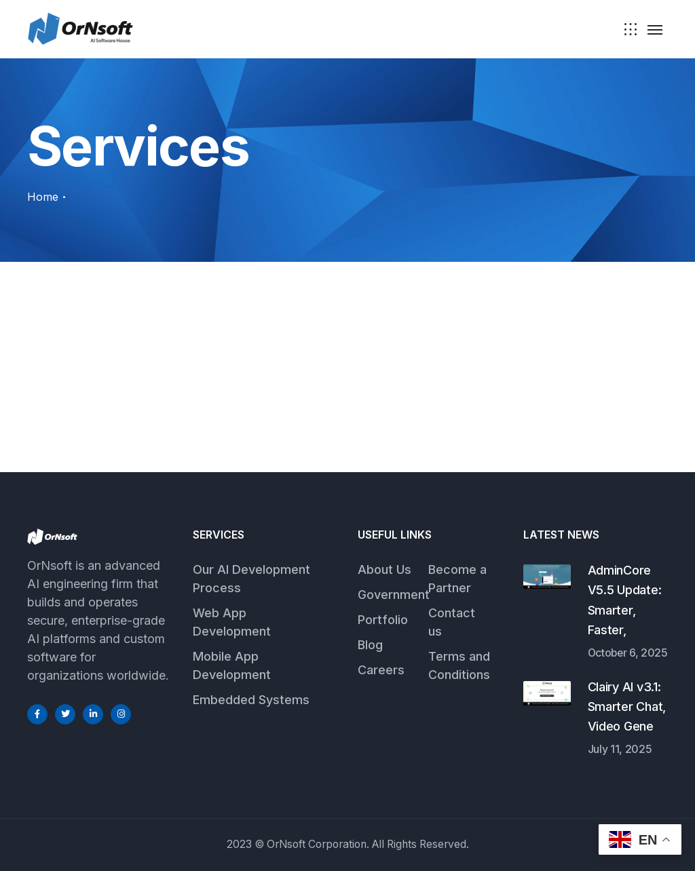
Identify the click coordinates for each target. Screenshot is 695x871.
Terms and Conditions (459, 665)
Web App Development (232, 622)
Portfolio (383, 620)
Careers (381, 670)
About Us (384, 569)
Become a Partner (457, 578)
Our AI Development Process (251, 578)
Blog (370, 645)
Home (42, 197)
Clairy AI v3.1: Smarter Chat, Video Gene (627, 707)
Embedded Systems (251, 700)
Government (394, 594)
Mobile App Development (232, 665)
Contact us (451, 622)
